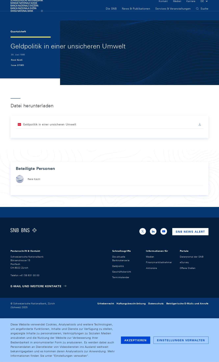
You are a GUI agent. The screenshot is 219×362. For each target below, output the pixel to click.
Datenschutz (156, 303)
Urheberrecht (105, 303)
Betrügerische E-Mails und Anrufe (187, 303)
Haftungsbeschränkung (131, 303)
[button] (204, 6)
